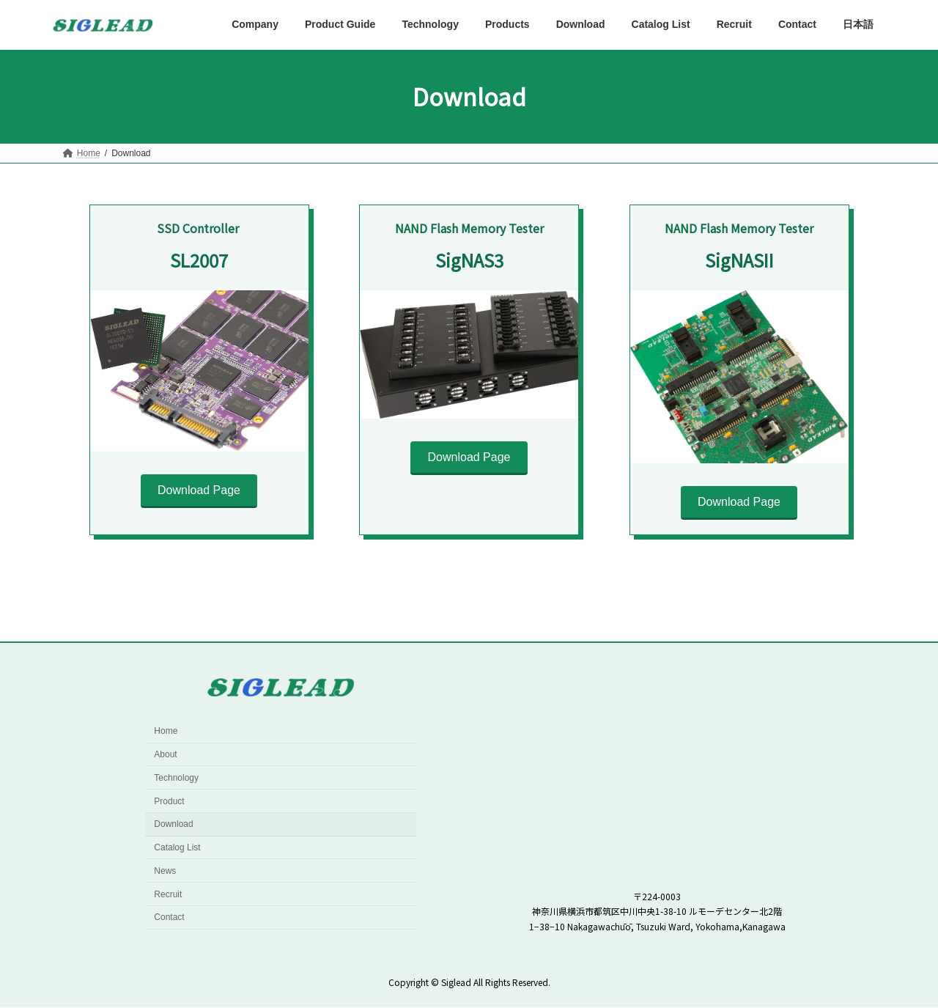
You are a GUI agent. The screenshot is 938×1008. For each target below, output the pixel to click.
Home (165, 731)
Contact (169, 918)
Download (173, 825)
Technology (176, 778)
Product (169, 801)
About (165, 754)
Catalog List (177, 847)
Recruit (168, 894)
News (165, 871)
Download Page (199, 490)
